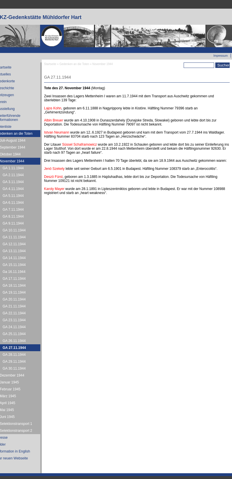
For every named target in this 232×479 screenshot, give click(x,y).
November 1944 (102, 64)
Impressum (221, 55)
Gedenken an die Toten (74, 64)
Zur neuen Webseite (214, 49)
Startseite (50, 64)
